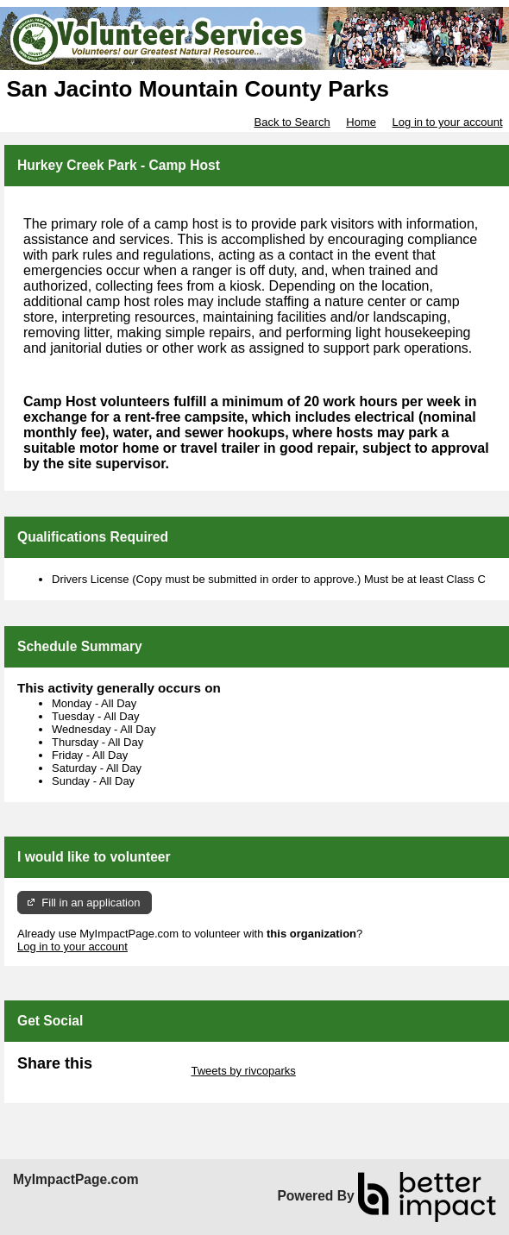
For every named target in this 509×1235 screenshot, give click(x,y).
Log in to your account (448, 122)
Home (361, 122)
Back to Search (292, 122)
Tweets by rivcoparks (243, 1070)
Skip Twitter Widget (140, 1070)
